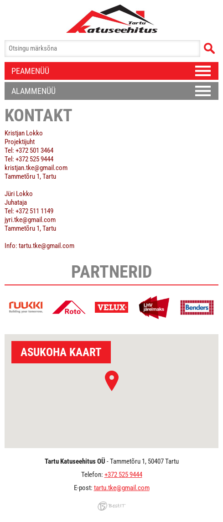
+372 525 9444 (123, 474)
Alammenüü (33, 91)
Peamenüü (30, 71)
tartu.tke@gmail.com (122, 488)
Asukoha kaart (61, 352)
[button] (112, 381)
